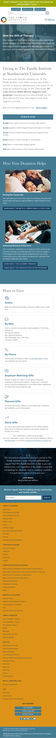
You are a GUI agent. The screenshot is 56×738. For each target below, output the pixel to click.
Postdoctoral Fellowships (10, 581)
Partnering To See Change (10, 648)
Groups (5, 525)
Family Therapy (7, 521)
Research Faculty (8, 598)
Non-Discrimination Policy (15, 734)
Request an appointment (10, 684)
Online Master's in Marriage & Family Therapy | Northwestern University (24, 572)
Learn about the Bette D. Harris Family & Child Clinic (27, 208)
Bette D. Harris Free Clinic (10, 645)
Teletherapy (6, 551)
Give (4, 689)
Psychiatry (6, 534)
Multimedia (6, 631)
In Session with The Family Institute (13, 699)
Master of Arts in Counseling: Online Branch (15, 578)
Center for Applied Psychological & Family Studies (17, 658)
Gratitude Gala (7, 696)
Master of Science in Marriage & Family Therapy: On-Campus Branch (23, 569)
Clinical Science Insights (10, 625)
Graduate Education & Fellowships (15, 565)
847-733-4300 (28, 704)
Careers (5, 673)
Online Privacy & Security (31, 734)
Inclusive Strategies (8, 652)
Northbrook (6, 557)
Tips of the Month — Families (11, 619)
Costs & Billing (28, 9)
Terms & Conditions (45, 734)
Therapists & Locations (11, 545)
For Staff (5, 736)
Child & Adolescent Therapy (11, 512)
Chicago (5, 560)
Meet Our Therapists (9, 548)
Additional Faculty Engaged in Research (14, 601)
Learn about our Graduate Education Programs (25, 268)
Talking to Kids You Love (10, 634)
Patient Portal (40, 9)
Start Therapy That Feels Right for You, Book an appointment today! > (28, 3)
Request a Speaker (8, 637)
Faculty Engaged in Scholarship (12, 604)
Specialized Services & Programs (12, 540)
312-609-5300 (36, 359)
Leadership (6, 664)
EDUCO (25, 730)
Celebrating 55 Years (9, 661)
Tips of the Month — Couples (11, 622)
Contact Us (6, 670)
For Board (12, 736)
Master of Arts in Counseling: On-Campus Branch (17, 575)
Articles (5, 628)
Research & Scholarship (11, 595)
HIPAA (5, 734)
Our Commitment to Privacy (11, 655)
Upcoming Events (8, 676)
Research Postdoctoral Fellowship (13, 610)
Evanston (5, 554)
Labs (4, 607)
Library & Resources (10, 615)
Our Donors (6, 693)
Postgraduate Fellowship (10, 584)
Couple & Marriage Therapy (11, 515)
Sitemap (18, 736)
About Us (6, 642)
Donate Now (28, 117)
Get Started (16, 9)
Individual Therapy (8, 528)
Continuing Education (9, 587)
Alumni (5, 590)
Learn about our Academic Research (20, 264)
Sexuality (5, 537)
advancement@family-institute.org (38, 441)
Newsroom (6, 667)
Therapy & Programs (10, 506)
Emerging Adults (7, 518)
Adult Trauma (6, 509)
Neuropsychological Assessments (13, 531)
